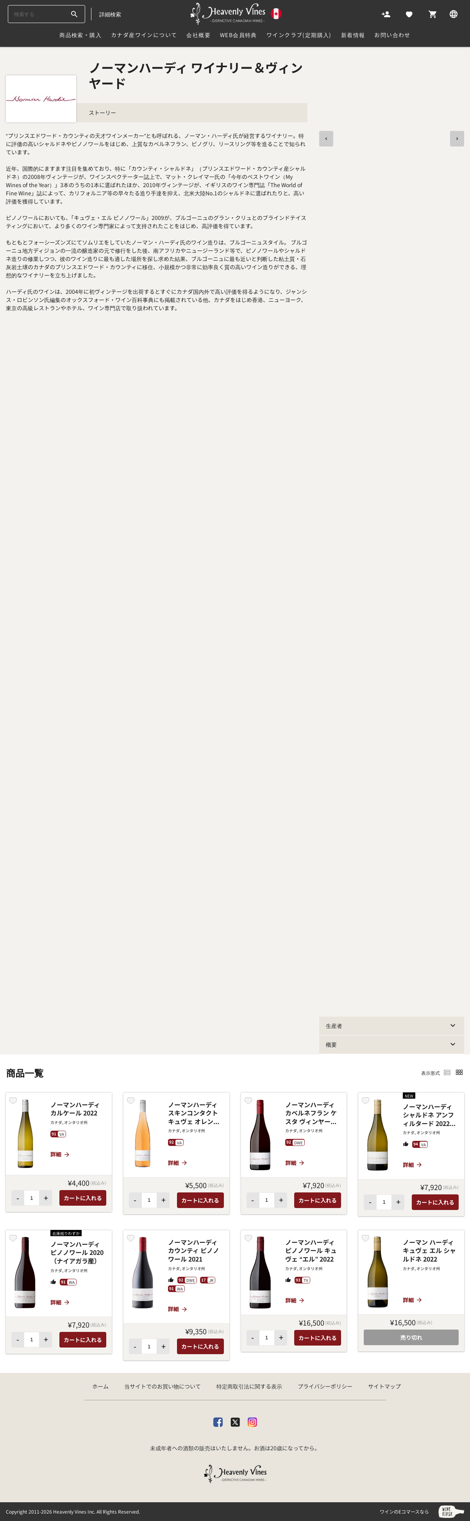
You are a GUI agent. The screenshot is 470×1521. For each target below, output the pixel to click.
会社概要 (198, 35)
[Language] (453, 14)
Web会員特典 (238, 35)
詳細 (60, 1154)
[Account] (386, 14)
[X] (235, 1420)
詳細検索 (110, 14)
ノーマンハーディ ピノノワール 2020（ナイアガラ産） (77, 1252)
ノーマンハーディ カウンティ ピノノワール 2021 (193, 1251)
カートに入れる (83, 1198)
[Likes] (409, 14)
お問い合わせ (392, 35)
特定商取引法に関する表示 (249, 1386)
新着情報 (353, 35)
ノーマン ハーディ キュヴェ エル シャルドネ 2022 (429, 1251)
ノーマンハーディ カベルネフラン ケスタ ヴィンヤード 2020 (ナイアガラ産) (311, 1113)
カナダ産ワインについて (144, 35)
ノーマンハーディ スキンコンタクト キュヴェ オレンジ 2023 (194, 1113)
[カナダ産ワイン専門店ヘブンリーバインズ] (236, 13)
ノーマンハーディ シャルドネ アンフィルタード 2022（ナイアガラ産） (428, 1115)
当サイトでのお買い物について (162, 1386)
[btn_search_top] (74, 14)
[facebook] (218, 1420)
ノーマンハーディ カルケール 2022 (75, 1109)
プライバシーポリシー (325, 1386)
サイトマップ (384, 1386)
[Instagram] (252, 1420)
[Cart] (432, 14)
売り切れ (411, 1337)
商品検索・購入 (80, 35)
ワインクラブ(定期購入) (299, 35)
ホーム (100, 1386)
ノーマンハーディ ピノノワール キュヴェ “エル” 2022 (311, 1251)
